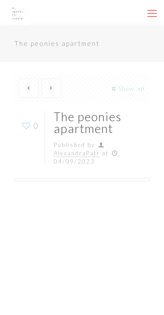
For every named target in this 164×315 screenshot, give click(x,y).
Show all (127, 88)
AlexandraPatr (77, 153)
